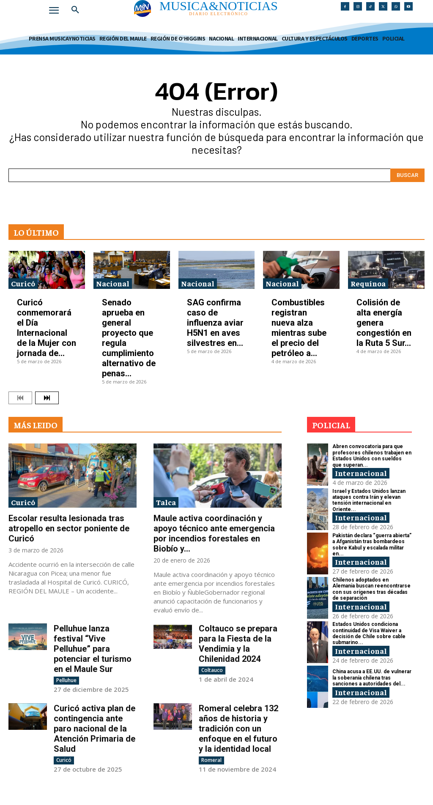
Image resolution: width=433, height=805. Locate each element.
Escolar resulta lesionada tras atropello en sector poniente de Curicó (68, 528)
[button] (75, 10)
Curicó (23, 283)
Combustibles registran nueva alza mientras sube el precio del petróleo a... (298, 327)
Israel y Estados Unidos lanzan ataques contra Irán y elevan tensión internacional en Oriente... (369, 500)
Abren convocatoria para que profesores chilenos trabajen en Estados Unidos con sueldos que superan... (371, 455)
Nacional (112, 283)
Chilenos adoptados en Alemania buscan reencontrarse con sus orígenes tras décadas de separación (371, 589)
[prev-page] (20, 398)
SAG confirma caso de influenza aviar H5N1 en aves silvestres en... (215, 322)
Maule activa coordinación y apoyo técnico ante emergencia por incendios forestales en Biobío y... (214, 533)
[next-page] (47, 398)
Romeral (211, 760)
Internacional (361, 473)
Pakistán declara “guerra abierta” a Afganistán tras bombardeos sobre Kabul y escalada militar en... (371, 545)
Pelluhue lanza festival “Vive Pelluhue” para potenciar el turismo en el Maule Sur (93, 648)
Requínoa (368, 283)
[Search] (407, 175)
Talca (166, 502)
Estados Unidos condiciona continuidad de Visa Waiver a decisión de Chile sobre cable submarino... (369, 633)
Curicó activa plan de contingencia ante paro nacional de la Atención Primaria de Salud (94, 728)
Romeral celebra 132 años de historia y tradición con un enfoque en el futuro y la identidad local (238, 728)
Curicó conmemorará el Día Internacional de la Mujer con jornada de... (46, 327)
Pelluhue (66, 680)
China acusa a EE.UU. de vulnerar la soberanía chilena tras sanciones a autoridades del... (371, 678)
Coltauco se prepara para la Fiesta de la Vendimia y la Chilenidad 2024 (238, 643)
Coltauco (212, 670)
